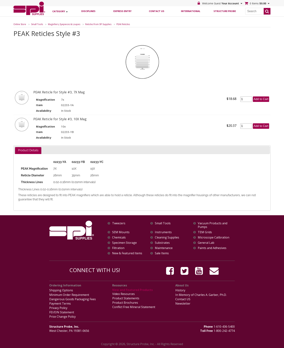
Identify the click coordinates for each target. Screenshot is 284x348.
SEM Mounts (121, 232)
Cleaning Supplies (167, 237)
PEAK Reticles (123, 24)
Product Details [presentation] (28, 150)
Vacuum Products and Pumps (212, 225)
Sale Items (162, 253)
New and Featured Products (132, 290)
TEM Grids (205, 232)
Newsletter (182, 303)
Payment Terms (60, 303)
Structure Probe (225, 11)
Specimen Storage (124, 242)
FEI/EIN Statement (61, 312)
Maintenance (164, 248)
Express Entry (122, 11)
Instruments (163, 232)
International (190, 11)
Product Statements (125, 298)
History (180, 290)
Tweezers (118, 223)
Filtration (118, 248)
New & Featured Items (127, 253)
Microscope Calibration (213, 237)
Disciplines (88, 11)
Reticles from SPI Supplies (98, 24)
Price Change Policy (62, 317)
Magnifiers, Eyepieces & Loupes (64, 24)
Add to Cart (261, 99)
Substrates (162, 242)
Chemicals (119, 237)
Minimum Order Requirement (69, 295)
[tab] (28, 150)
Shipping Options (61, 290)
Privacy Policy (58, 308)
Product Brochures (125, 303)
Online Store (19, 24)
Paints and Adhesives (212, 248)
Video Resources (123, 294)
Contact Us (156, 11)
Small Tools (37, 24)
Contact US (182, 299)
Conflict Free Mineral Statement (133, 307)
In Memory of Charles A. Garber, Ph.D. (201, 295)
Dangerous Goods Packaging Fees (72, 299)
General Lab (206, 242)
